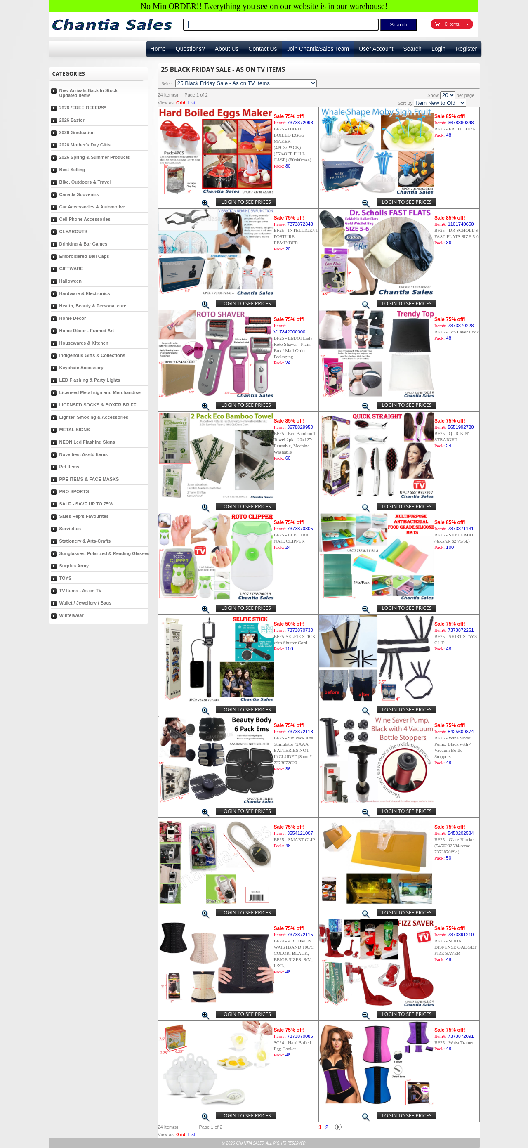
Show (433, 95)
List (191, 102)
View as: (166, 102)
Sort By (405, 103)
